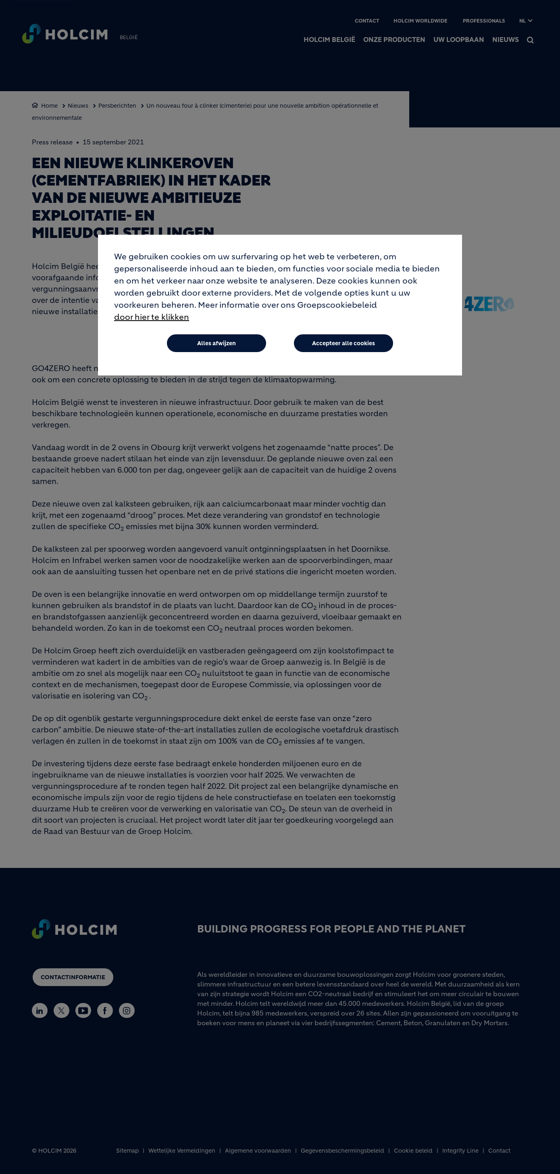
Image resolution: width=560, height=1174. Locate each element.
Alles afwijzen (216, 343)
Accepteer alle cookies (343, 343)
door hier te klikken (151, 318)
